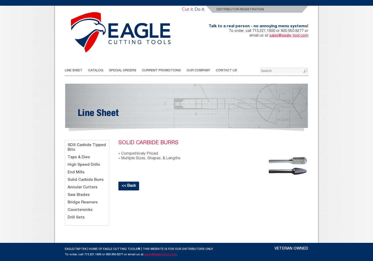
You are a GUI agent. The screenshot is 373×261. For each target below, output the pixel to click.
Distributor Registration (240, 9)
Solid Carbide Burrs (86, 180)
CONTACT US (226, 70)
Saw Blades (79, 195)
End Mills (76, 172)
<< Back (128, 186)
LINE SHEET (73, 70)
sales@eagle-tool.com (288, 36)
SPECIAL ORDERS (122, 70)
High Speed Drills (84, 165)
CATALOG (95, 70)
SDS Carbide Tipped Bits (87, 147)
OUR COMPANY (198, 70)
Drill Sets (76, 217)
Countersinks (80, 210)
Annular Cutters (82, 187)
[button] (305, 71)
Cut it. (187, 9)
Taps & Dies (79, 157)
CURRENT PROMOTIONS (161, 70)
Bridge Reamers (83, 202)
